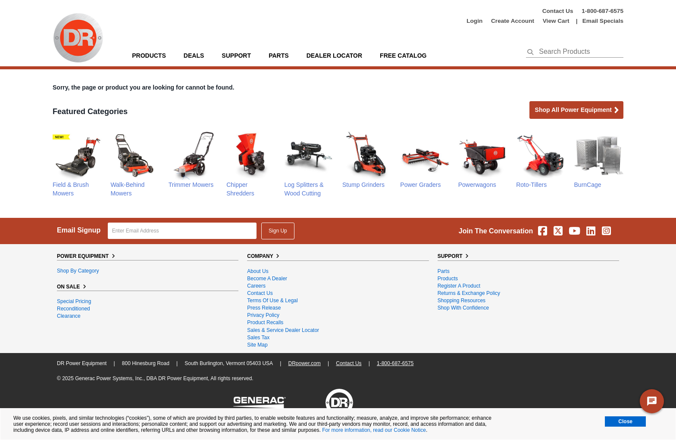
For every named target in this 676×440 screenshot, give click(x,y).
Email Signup (78, 230)
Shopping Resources (461, 300)
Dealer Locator (334, 55)
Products (149, 55)
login (474, 21)
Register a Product (459, 286)
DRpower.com (304, 363)
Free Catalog (403, 55)
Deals (194, 55)
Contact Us (557, 11)
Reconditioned (73, 309)
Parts (444, 271)
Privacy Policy (263, 315)
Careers (256, 286)
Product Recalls (265, 322)
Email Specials (602, 21)
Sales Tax (258, 338)
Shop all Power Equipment (577, 110)
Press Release (264, 308)
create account (512, 21)
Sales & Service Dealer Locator (283, 330)
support (236, 55)
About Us (257, 271)
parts (278, 55)
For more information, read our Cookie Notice (374, 430)
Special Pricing (74, 301)
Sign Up (278, 231)
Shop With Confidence (463, 308)
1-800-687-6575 (602, 11)
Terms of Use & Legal (272, 300)
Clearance (69, 316)
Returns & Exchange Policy (469, 293)
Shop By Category (78, 271)
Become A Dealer (267, 279)
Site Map (257, 345)
